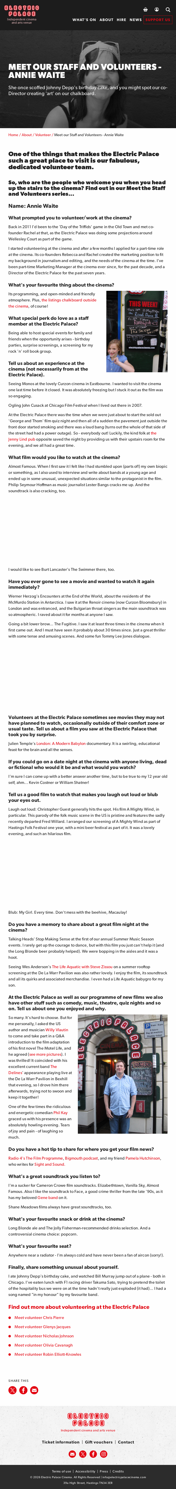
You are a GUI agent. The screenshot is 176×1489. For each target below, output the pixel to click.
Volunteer (43, 135)
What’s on (84, 20)
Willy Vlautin (56, 1029)
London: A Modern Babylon (61, 743)
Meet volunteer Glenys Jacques (42, 1326)
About (107, 20)
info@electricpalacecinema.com (124, 1477)
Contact (126, 1442)
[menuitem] (84, 20)
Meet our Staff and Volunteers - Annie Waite (89, 135)
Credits (118, 1471)
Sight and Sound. (49, 1164)
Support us (157, 20)
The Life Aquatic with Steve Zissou (82, 966)
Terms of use (61, 1471)
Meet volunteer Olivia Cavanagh (44, 1345)
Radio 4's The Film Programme (35, 1158)
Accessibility (85, 1471)
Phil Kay (60, 1112)
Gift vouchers (99, 1442)
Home (13, 135)
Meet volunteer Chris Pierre (39, 1317)
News (136, 20)
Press (104, 1471)
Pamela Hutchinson (143, 1158)
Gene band (47, 1197)
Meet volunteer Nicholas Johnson (44, 1335)
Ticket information (61, 1442)
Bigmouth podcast (81, 1158)
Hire (121, 20)
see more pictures (45, 1054)
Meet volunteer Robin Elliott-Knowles (48, 1354)
